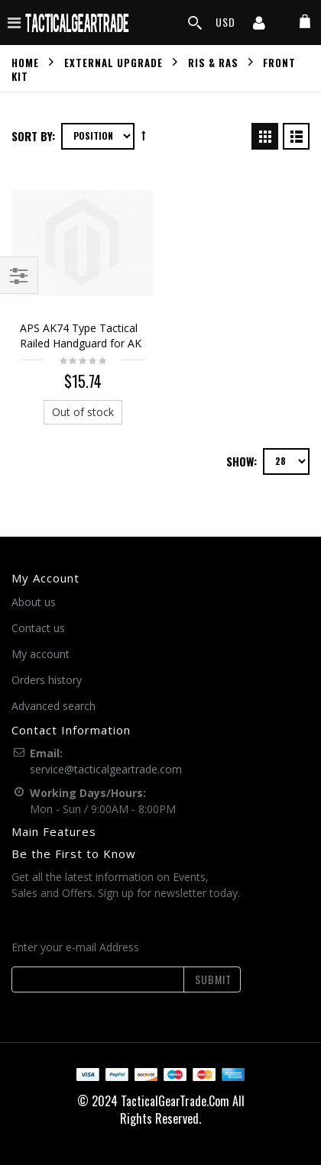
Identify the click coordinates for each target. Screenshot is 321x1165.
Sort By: (33, 135)
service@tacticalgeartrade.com (106, 769)
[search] (195, 23)
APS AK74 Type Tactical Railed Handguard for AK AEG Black (80, 343)
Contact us (38, 628)
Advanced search (53, 706)
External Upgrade (113, 61)
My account (40, 654)
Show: (241, 461)
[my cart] (305, 22)
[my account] (259, 24)
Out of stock (83, 412)
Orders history (46, 680)
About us (33, 602)
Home (25, 61)
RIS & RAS (213, 61)
